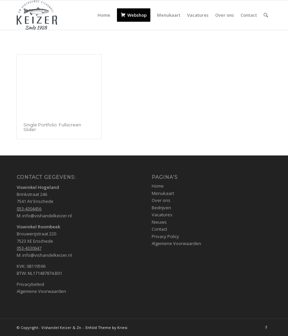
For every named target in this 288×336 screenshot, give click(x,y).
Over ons (161, 200)
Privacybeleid (30, 284)
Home (158, 186)
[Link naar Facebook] (266, 327)
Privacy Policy (165, 236)
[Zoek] (265, 15)
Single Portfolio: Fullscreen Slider (52, 127)
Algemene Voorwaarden (41, 291)
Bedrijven (161, 208)
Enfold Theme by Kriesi (106, 327)
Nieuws (159, 222)
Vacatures (162, 215)
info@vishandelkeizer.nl (47, 216)
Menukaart (163, 193)
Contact (159, 229)
